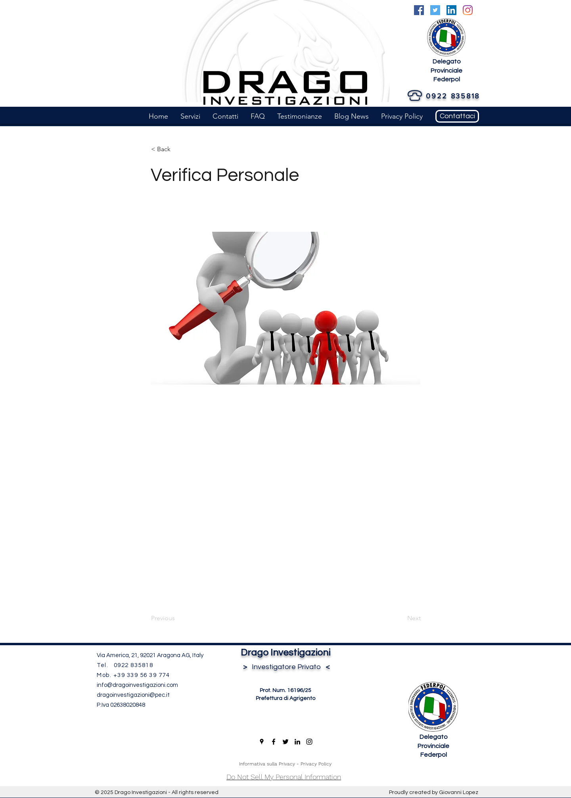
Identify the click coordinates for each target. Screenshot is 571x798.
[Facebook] (419, 10)
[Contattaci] (457, 116)
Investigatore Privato (285, 667)
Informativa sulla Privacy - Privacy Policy (285, 764)
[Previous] (177, 618)
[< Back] (177, 149)
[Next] (401, 618)
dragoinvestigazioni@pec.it (133, 695)
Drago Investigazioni (285, 653)
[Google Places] (262, 742)
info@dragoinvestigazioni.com (137, 685)
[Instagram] (468, 10)
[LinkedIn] (451, 10)
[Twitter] (435, 10)
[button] (190, 116)
